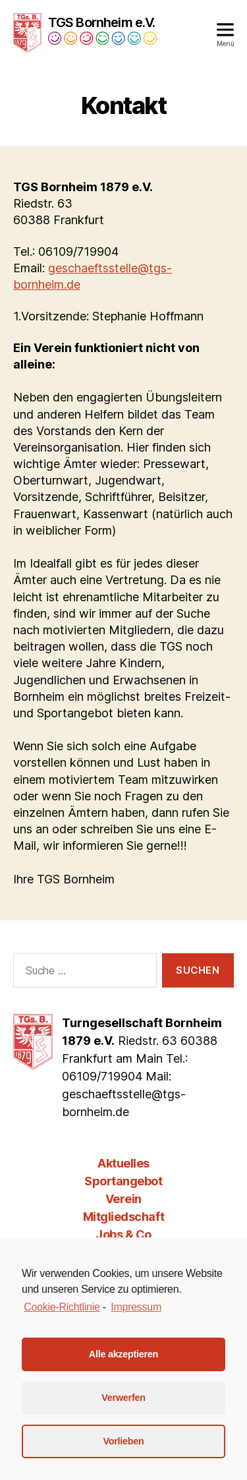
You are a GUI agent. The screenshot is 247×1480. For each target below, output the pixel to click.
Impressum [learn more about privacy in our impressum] (136, 1307)
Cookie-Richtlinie (61, 1307)
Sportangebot (123, 1181)
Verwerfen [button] (123, 1397)
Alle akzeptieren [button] (123, 1354)
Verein (123, 1199)
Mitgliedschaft (123, 1217)
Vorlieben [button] (123, 1441)
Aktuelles (123, 1163)
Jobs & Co (123, 1234)
